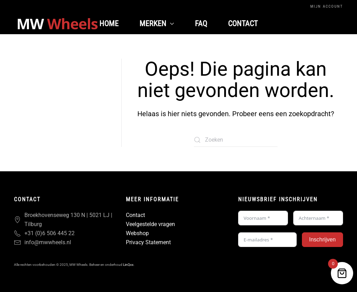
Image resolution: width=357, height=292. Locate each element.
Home (109, 23)
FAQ (201, 23)
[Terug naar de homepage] (57, 23)
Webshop (137, 233)
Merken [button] (156, 23)
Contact (243, 23)
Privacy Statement (148, 242)
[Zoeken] (236, 140)
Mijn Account (326, 6)
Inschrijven (322, 239)
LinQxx (128, 264)
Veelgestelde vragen (150, 224)
